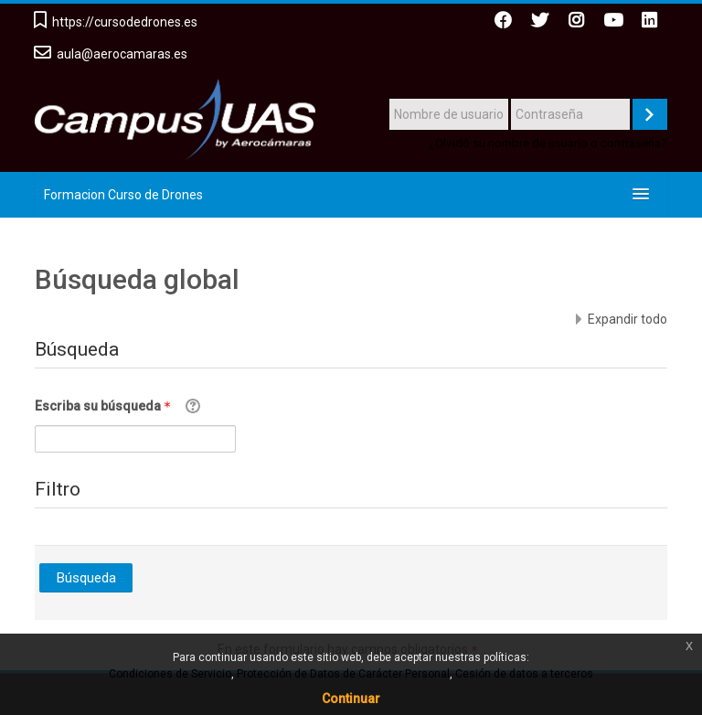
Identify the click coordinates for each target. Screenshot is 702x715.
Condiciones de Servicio (170, 673)
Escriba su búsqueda (105, 406)
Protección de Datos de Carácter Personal (343, 673)
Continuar (351, 698)
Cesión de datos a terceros (524, 673)
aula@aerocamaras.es (122, 54)
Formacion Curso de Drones (123, 194)
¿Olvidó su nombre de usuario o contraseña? (548, 142)
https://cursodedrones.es (124, 22)
